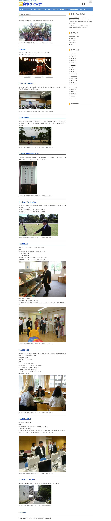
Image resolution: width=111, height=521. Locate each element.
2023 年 (73, 56)
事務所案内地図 (74, 9)
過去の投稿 (22, 512)
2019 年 (73, 65)
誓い (35, 9)
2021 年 (73, 60)
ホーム (21, 9)
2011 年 (74, 80)
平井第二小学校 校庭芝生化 (28, 202)
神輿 (21, 17)
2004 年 (73, 96)
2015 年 (73, 71)
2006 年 (73, 91)
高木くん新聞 (72, 40)
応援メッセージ (42, 9)
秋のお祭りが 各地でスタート (29, 480)
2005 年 (73, 93)
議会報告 (71, 38)
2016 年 (73, 69)
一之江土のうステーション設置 (76, 25)
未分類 (70, 44)
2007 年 (73, 89)
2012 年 (74, 78)
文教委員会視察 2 (25, 419)
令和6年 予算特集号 (74, 18)
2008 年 (74, 87)
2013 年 (74, 76)
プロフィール (28, 9)
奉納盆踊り (23, 49)
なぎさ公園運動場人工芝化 (75, 27)
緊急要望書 (71, 42)
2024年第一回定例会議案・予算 (76, 19)
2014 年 (74, 73)
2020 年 (73, 62)
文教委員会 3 (24, 244)
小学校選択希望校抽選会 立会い (29, 153)
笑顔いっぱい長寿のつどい (27, 83)
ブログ (49, 9)
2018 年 (73, 67)
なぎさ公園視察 (24, 117)
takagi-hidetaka (49, 42)
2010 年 (74, 82)
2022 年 (73, 58)
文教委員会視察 (24, 350)
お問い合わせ (83, 9)
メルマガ (55, 9)
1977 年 (73, 98)
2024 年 (73, 54)
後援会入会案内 (64, 9)
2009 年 (74, 84)
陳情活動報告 (27, 42)
